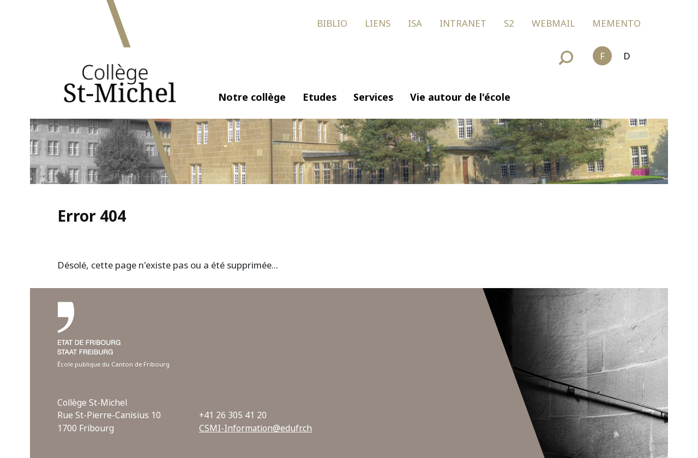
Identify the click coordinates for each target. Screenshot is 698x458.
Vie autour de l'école (460, 96)
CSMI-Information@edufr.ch (255, 428)
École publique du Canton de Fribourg (113, 364)
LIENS (377, 23)
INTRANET (463, 23)
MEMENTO (616, 23)
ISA (415, 23)
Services (373, 96)
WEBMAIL (553, 23)
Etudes (319, 96)
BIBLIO (332, 23)
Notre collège (252, 96)
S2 (509, 23)
